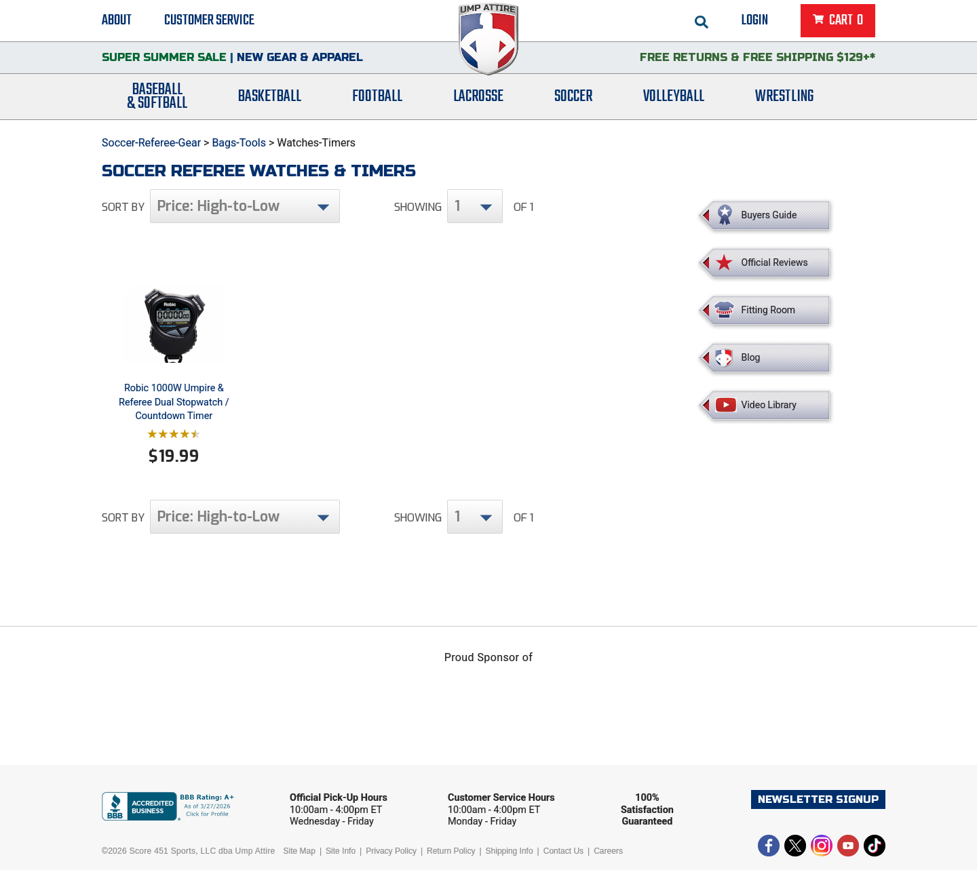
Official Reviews (775, 262)
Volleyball (673, 96)
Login (755, 20)
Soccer (573, 96)
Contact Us (563, 851)
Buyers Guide (769, 215)
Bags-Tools (239, 142)
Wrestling (784, 96)
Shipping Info (509, 851)
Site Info (341, 851)
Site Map (299, 851)
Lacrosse (478, 96)
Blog (751, 357)
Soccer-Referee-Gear (151, 142)
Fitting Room (769, 309)
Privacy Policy (391, 851)
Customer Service (209, 20)
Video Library (769, 404)
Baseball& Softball (157, 97)
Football (377, 96)
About (117, 20)
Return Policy (451, 851)
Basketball (269, 96)
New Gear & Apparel (300, 57)
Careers (608, 851)
